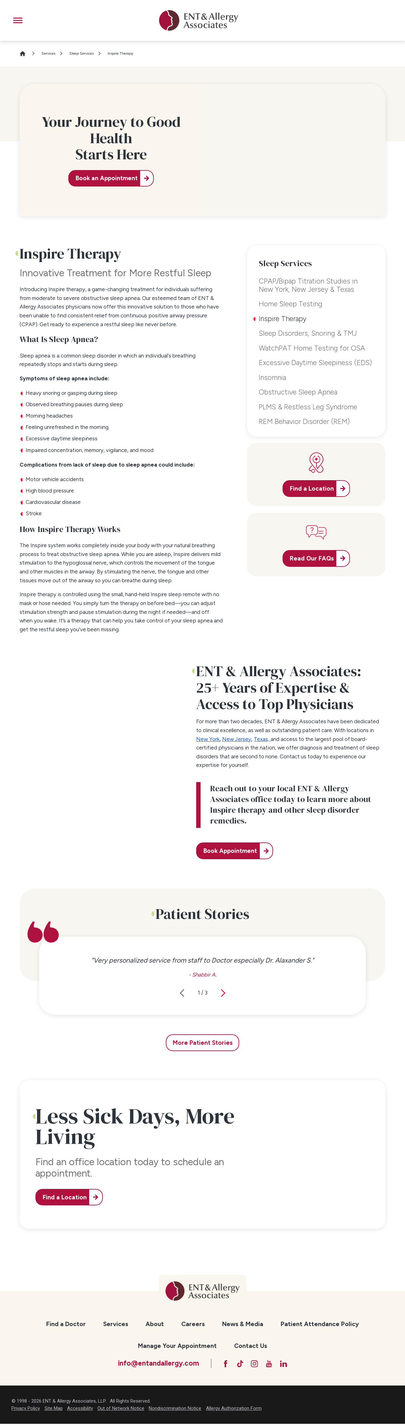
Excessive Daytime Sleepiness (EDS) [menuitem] (315, 362)
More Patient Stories (203, 1042)
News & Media (242, 1324)
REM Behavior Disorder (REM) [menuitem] (304, 421)
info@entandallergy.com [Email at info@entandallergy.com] (153, 1364)
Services (48, 53)
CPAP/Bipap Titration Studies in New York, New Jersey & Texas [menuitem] (308, 285)
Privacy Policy (25, 1410)
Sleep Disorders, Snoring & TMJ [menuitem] (308, 333)
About (155, 1324)
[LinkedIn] (287, 1364)
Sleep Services (81, 53)
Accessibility (80, 1410)
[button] (17, 20)
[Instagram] (254, 1364)
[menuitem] (66, 1324)
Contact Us (250, 1345)
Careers (193, 1324)
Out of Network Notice (120, 1410)
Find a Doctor (66, 1324)
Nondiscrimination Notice (175, 1410)
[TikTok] (237, 1364)
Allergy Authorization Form (234, 1410)
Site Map (54, 1410)
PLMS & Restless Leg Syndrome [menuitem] (308, 407)
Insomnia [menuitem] (272, 377)
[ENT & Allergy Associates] (198, 20)
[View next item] (223, 993)
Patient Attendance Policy (320, 1324)
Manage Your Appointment (177, 1345)
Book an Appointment (105, 178)
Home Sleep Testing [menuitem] (290, 304)
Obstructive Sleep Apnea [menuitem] (298, 392)
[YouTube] (271, 1364)
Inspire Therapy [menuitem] (282, 319)
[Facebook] (221, 1364)
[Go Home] (25, 54)
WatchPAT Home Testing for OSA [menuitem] (312, 348)
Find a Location (68, 1197)
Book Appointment (233, 850)
